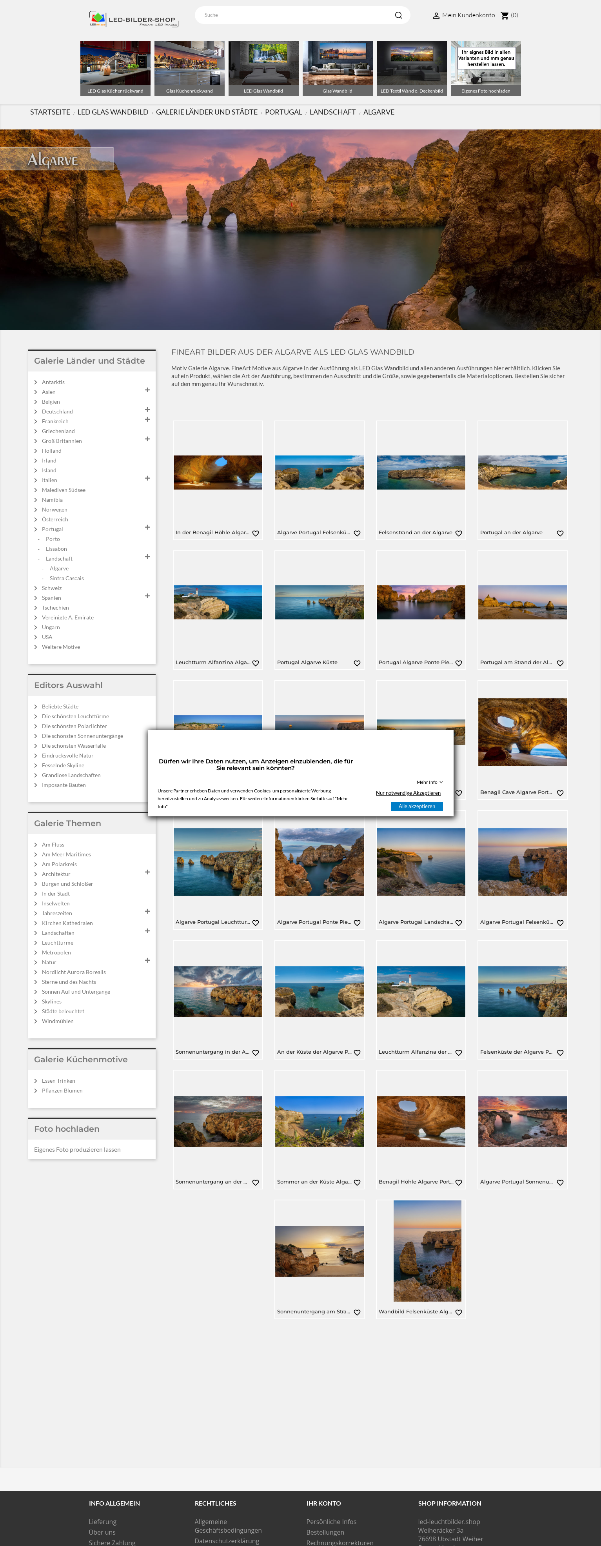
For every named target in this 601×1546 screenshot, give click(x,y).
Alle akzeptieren (417, 806)
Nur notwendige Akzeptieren (408, 793)
